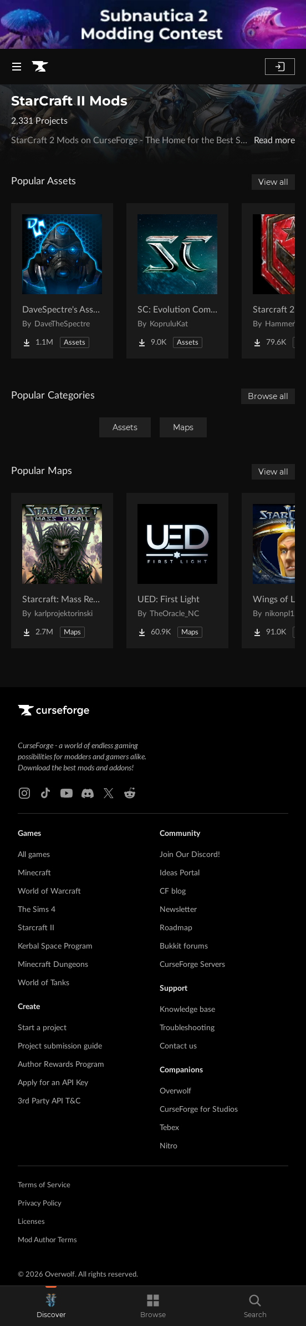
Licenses (31, 1222)
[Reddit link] (129, 793)
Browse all (268, 396)
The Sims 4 (36, 910)
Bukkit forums (184, 946)
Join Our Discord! (190, 855)
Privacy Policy (40, 1203)
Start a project (42, 1028)
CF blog (173, 891)
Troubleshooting (187, 1028)
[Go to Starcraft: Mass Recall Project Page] (62, 570)
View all (273, 182)
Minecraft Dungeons (53, 965)
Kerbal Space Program (55, 946)
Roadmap (176, 928)
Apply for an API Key (53, 1083)
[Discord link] (87, 793)
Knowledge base (187, 1010)
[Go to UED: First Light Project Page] (177, 570)
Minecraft (34, 873)
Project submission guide (60, 1046)
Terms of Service (44, 1185)
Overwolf (175, 1091)
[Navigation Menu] (16, 66)
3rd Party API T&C (49, 1101)
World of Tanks (43, 983)
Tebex (169, 1128)
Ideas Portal (180, 873)
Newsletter (178, 910)
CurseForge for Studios (199, 1109)
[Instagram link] (24, 793)
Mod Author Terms (47, 1240)
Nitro (168, 1146)
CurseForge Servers (192, 965)
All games (34, 855)
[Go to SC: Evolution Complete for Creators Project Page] (177, 281)
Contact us (178, 1046)
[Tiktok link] (45, 793)
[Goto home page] (40, 66)
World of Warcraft (49, 891)
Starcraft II (36, 928)
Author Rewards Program (61, 1064)
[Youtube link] (66, 793)
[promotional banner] (153, 24)
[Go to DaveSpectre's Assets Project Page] (62, 281)
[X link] (108, 793)
